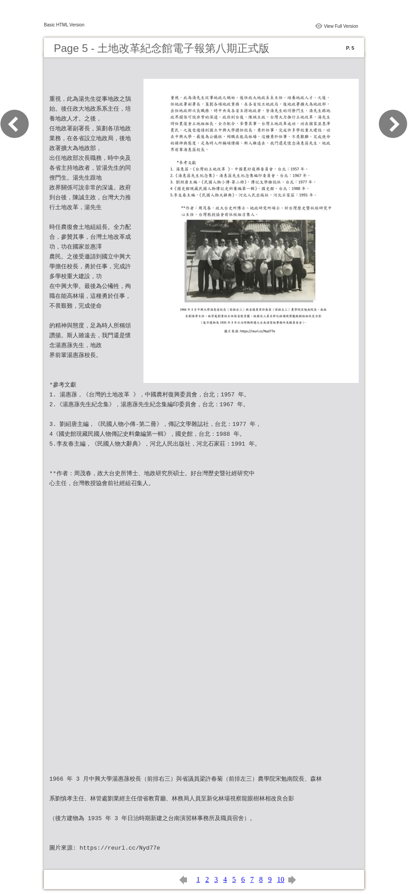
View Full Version (341, 26)
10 (280, 879)
